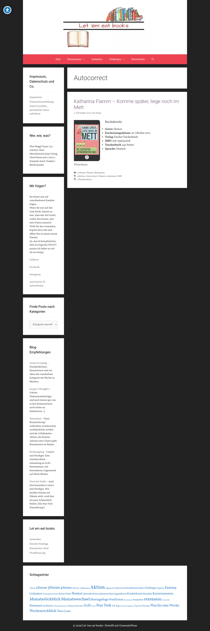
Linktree (34, 260)
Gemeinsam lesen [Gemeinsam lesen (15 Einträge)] (50, 593)
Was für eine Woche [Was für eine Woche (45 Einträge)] (164, 605)
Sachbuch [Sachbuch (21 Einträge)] (47, 606)
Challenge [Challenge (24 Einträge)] (150, 588)
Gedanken (97, 59)
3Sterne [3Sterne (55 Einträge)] (54, 587)
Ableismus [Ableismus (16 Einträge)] (85, 588)
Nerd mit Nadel (38, 481)
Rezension (99, 172)
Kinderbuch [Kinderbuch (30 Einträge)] (134, 594)
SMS (119, 176)
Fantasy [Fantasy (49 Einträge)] (171, 587)
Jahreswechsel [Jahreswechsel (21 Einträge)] (106, 594)
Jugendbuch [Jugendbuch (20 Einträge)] (120, 593)
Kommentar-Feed (39, 548)
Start (58, 59)
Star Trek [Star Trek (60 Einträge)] (103, 605)
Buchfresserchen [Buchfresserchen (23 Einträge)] (134, 588)
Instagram (35, 274)
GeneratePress (128, 626)
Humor (89, 172)
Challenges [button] (118, 59)
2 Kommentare (84, 179)
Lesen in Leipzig (38, 363)
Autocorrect (92, 176)
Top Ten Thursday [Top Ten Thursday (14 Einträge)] (142, 606)
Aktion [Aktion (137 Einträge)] (97, 587)
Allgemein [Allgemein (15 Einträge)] (110, 588)
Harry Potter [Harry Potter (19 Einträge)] (65, 593)
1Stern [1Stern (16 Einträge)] (32, 588)
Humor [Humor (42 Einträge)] (77, 593)
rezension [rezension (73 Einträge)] (152, 599)
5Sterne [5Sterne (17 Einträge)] (76, 588)
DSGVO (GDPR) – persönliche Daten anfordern (39, 110)
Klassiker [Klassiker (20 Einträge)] (147, 593)
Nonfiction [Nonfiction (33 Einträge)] (116, 600)
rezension (111, 176)
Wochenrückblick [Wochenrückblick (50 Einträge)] (43, 610)
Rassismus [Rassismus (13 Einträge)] (128, 600)
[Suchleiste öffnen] (153, 59)
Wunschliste (138, 59)
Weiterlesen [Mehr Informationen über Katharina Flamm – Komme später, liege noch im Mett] (80, 165)
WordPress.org (37, 553)
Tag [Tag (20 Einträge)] (117, 605)
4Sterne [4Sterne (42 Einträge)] (66, 588)
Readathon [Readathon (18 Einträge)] (138, 599)
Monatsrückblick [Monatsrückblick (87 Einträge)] (45, 599)
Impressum (36, 97)
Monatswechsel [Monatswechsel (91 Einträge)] (75, 599)
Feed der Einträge (39, 544)
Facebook (35, 267)
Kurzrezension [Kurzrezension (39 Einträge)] (163, 593)
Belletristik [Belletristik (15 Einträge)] (120, 588)
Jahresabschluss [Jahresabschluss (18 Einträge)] (90, 593)
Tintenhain (36, 419)
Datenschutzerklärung (42, 102)
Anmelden (35, 539)
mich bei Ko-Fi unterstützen (37, 284)
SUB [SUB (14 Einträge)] (113, 606)
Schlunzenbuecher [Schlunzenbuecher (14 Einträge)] (76, 606)
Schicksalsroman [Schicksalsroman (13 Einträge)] (60, 606)
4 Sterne (81, 172)
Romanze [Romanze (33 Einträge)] (36, 606)
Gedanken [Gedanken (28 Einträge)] (36, 594)
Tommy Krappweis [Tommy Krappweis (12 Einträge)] (127, 606)
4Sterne (81, 176)
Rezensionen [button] (77, 59)
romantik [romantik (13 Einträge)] (166, 600)
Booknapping (37, 452)
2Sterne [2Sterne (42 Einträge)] (41, 588)
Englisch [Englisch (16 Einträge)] (160, 588)
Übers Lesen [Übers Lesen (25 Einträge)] (64, 611)
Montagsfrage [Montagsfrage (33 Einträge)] (99, 600)
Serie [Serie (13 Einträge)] (94, 606)
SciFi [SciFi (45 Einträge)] (87, 605)
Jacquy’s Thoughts (39, 389)
